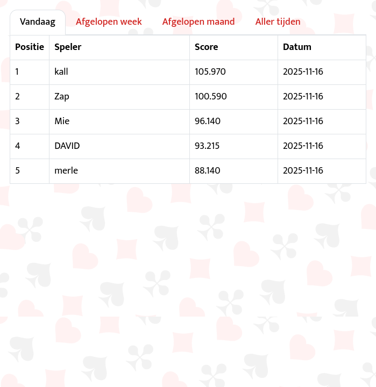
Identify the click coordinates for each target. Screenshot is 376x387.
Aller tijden (278, 22)
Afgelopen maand (198, 22)
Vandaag (37, 22)
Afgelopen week (109, 22)
